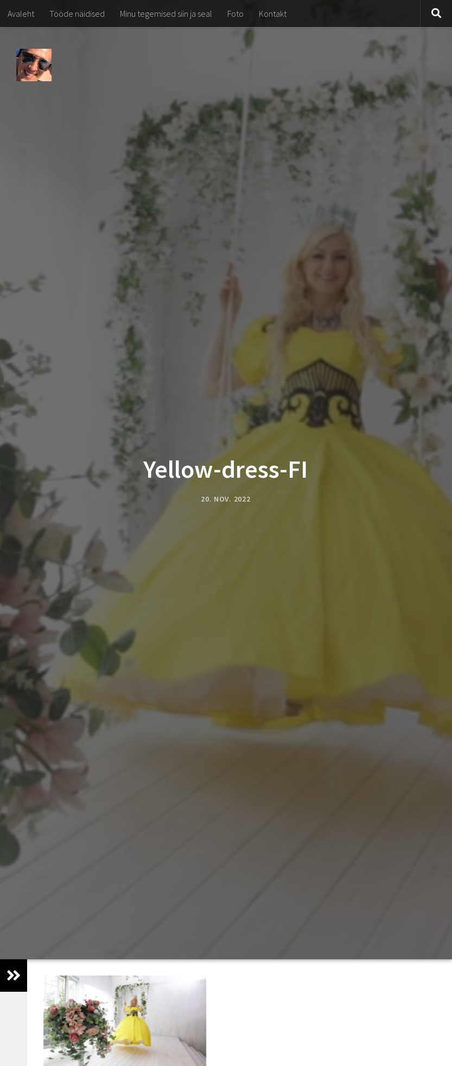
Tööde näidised (77, 13)
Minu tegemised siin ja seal (166, 13)
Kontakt (273, 13)
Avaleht (21, 13)
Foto (235, 13)
